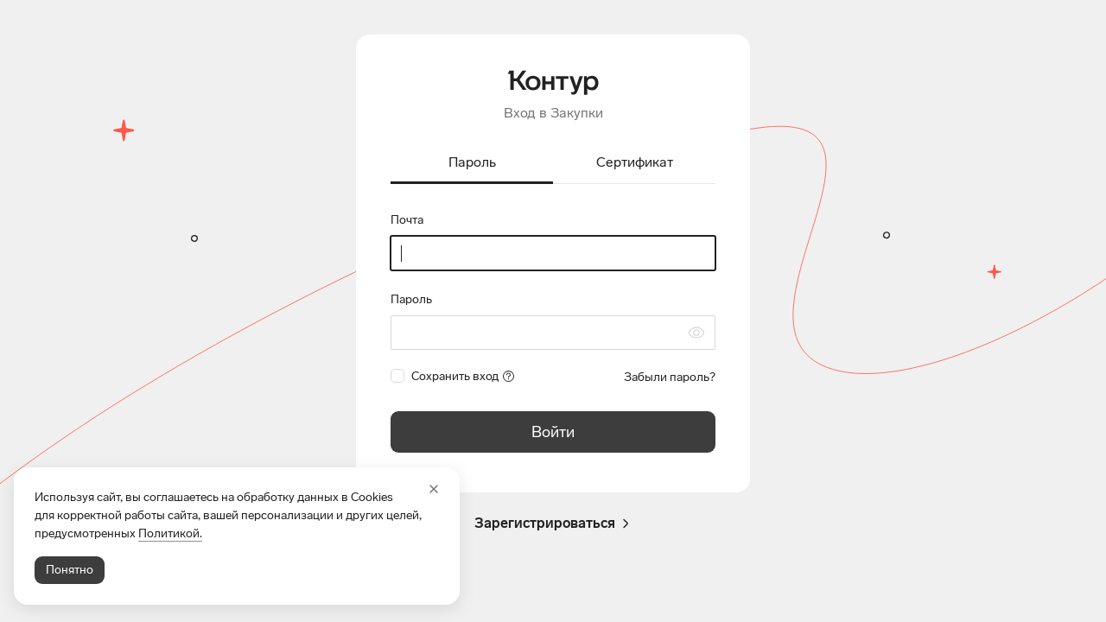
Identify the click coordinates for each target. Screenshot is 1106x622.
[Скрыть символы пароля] (696, 332)
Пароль (411, 299)
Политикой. (170, 533)
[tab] (472, 163)
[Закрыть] (434, 489)
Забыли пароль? (669, 377)
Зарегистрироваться (553, 523)
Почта (407, 220)
